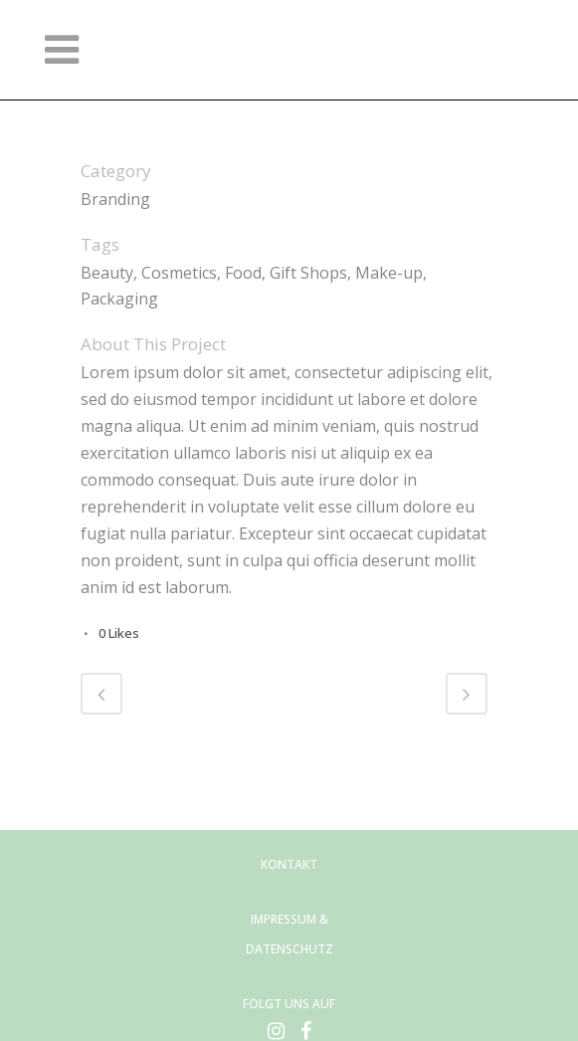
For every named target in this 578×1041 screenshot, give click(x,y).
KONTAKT (289, 864)
